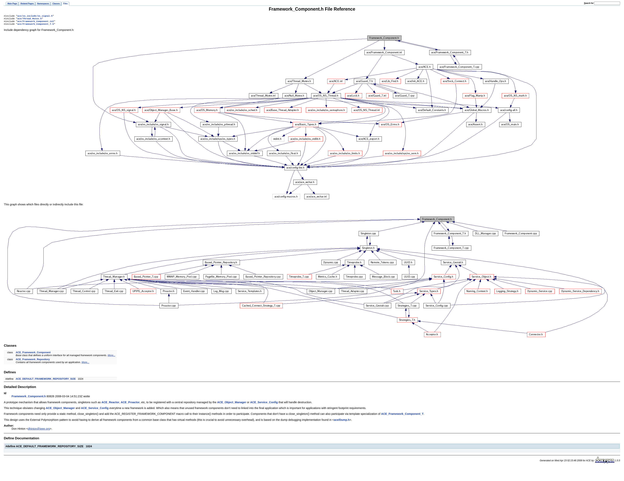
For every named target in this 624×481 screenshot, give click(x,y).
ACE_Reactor (110, 403)
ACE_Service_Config (264, 403)
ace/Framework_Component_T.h (35, 25)
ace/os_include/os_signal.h (34, 16)
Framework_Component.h (29, 397)
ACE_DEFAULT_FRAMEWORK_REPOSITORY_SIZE (46, 380)
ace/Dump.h (342, 421)
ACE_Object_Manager (231, 403)
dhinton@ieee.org (39, 430)
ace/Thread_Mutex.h (29, 19)
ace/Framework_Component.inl (35, 22)
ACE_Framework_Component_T (402, 415)
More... (111, 356)
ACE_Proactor (130, 403)
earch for (589, 3)
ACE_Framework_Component (33, 353)
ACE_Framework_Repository (33, 360)
